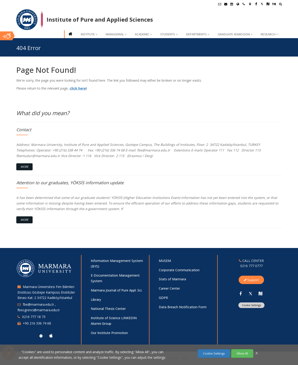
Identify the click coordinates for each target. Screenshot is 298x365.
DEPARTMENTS (197, 34)
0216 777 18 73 (33, 317)
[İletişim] (243, 3)
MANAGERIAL (116, 34)
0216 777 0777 (251, 266)
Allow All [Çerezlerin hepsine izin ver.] (242, 353)
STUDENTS (169, 34)
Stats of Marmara (172, 279)
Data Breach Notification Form (183, 307)
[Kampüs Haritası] (249, 3)
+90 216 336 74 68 (37, 323)
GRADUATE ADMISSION (235, 34)
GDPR (163, 297)
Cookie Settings (251, 305)
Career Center (169, 288)
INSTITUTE (89, 34)
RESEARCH (269, 34)
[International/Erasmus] (237, 3)
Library (96, 299)
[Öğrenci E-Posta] (219, 3)
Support (251, 280)
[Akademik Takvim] (231, 3)
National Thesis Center (108, 308)
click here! (78, 88)
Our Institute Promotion (109, 333)
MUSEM (165, 260)
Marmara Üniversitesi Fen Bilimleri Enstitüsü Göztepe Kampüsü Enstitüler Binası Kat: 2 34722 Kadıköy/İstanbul (46, 292)
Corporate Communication (179, 270)
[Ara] (280, 4)
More (24, 167)
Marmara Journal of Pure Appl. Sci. (116, 290)
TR (274, 4)
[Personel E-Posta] (225, 3)
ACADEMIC (143, 34)
